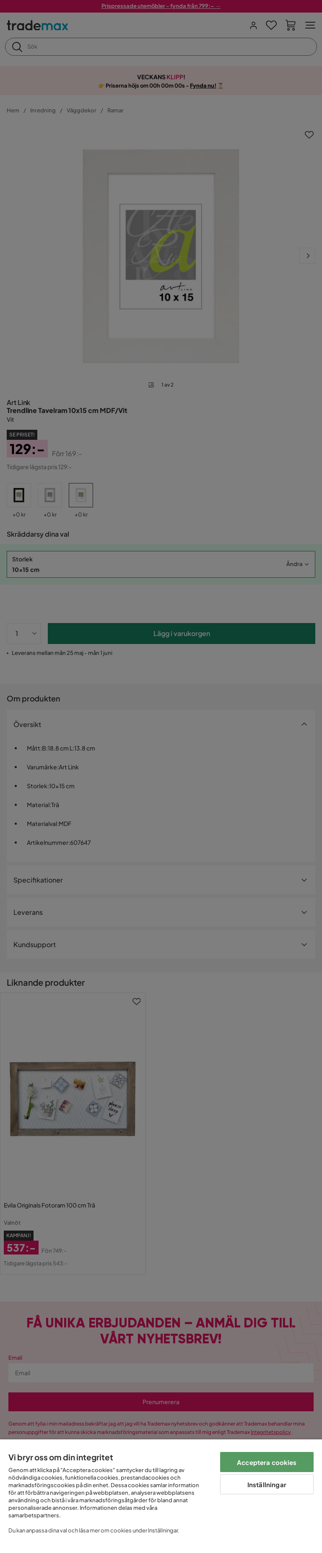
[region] (161, 1496)
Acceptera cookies (267, 1462)
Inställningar (266, 1484)
